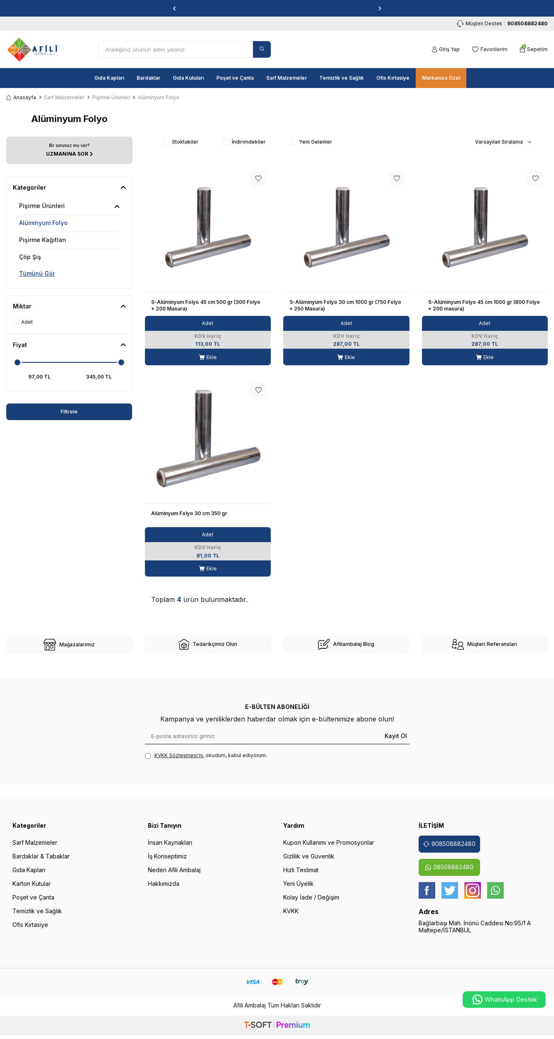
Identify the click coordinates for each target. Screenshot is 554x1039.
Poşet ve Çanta (235, 78)
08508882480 (449, 872)
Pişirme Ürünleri (111, 97)
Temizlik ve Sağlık (341, 78)
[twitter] (449, 896)
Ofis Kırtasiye (392, 78)
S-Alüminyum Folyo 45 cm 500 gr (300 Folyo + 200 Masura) (205, 305)
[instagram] (472, 896)
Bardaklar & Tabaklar (41, 861)
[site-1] (69, 648)
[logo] (32, 49)
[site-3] (346, 647)
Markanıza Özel (441, 78)
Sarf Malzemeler (286, 78)
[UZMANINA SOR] (69, 150)
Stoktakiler (181, 142)
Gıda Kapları (109, 78)
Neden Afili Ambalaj (174, 875)
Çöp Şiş (30, 256)
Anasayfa (21, 97)
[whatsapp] (495, 896)
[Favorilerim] (489, 49)
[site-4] (485, 647)
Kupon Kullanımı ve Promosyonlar (328, 848)
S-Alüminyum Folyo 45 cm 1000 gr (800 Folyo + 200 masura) (484, 305)
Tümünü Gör (37, 273)
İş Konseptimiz (167, 861)
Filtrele (38, 411)
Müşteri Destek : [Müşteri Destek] (502, 23)
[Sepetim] (534, 49)
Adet (23, 322)
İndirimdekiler (244, 142)
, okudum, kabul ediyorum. (206, 761)
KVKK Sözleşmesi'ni (178, 761)
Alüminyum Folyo (43, 222)
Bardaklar (148, 78)
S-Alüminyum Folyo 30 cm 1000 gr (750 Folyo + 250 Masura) (345, 305)
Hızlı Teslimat (301, 875)
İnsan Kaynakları (170, 848)
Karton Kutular (31, 889)
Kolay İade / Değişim (311, 903)
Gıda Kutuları (188, 78)
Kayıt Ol (396, 741)
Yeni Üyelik (298, 889)
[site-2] (208, 647)
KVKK (291, 916)
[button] (174, 8)
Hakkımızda (163, 889)
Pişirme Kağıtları (42, 239)
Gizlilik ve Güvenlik (308, 861)
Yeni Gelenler (311, 142)
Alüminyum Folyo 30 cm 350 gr (189, 513)
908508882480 (449, 849)
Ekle (208, 357)
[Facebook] (427, 896)
